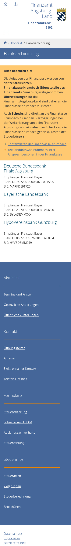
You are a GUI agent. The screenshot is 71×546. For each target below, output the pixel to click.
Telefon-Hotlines (15, 379)
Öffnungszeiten (14, 348)
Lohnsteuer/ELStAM (18, 422)
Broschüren (12, 507)
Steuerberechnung (17, 496)
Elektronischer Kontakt (20, 368)
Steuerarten (12, 476)
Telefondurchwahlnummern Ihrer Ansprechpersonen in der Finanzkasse (35, 152)
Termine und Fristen (18, 294)
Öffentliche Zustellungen (21, 315)
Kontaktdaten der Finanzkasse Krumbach (37, 144)
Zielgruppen (12, 486)
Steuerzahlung (14, 443)
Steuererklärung (15, 412)
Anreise (9, 358)
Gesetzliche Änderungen (21, 305)
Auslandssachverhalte (19, 432)
